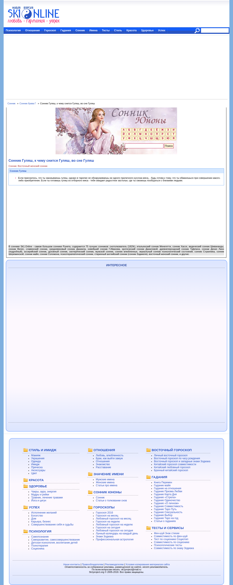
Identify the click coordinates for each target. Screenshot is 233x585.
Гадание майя (162, 485)
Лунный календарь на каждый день (117, 533)
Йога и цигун (38, 500)
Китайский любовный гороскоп (172, 467)
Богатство (37, 515)
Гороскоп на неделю (108, 521)
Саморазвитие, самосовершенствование (55, 539)
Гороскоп (50, 30)
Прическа (36, 467)
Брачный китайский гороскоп (171, 470)
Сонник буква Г (27, 103)
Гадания (66, 30)
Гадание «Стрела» (165, 497)
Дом (33, 518)
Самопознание (40, 536)
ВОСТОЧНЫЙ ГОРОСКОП (172, 450)
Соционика (37, 548)
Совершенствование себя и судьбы (52, 524)
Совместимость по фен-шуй (171, 536)
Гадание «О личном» (166, 503)
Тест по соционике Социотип (171, 539)
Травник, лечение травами (47, 497)
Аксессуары (38, 470)
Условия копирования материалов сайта (147, 564)
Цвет (34, 473)
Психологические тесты (168, 545)
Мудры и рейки (40, 494)
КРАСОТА (36, 480)
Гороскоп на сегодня (108, 527)
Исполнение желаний (44, 512)
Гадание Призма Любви (168, 491)
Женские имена (105, 482)
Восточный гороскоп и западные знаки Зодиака (182, 461)
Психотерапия (39, 545)
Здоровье (147, 30)
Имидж (35, 464)
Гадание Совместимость (168, 506)
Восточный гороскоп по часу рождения (177, 458)
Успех (161, 30)
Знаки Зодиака (104, 536)
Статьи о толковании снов (111, 500)
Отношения (32, 30)
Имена (93, 30)
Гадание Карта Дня (165, 494)
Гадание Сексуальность (168, 512)
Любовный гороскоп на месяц (113, 518)
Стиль (118, 30)
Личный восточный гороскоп (171, 455)
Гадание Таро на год (166, 518)
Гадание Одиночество (167, 500)
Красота (132, 30)
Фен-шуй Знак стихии (166, 533)
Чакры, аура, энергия (43, 491)
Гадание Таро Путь (165, 509)
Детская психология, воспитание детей (54, 542)
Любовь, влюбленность (110, 455)
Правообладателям (92, 564)
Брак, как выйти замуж (109, 458)
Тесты (106, 30)
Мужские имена (105, 479)
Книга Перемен (163, 482)
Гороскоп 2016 (104, 512)
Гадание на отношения (167, 488)
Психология (13, 30)
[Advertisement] (116, 67)
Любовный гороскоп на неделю (114, 524)
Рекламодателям (114, 564)
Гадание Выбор (163, 515)
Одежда (36, 461)
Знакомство (103, 464)
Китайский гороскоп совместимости (175, 464)
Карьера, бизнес (41, 521)
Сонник (80, 30)
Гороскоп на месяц (107, 515)
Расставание (103, 467)
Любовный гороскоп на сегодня (114, 530)
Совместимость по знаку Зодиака (174, 548)
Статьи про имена (106, 485)
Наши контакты (71, 564)
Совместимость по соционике (171, 542)
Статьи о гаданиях (165, 521)
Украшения (37, 458)
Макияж (35, 455)
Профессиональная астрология (114, 539)
